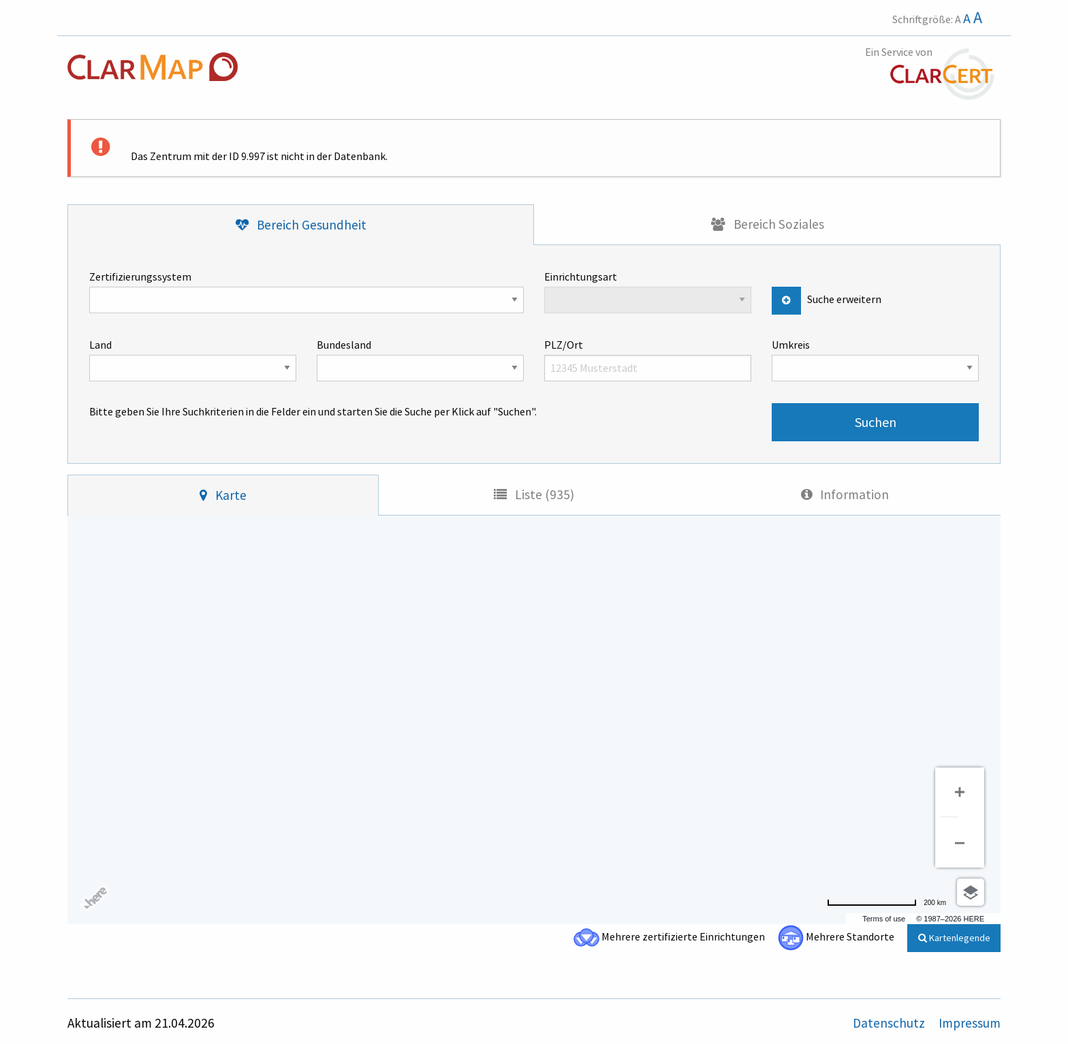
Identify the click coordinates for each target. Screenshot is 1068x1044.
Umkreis (875, 359)
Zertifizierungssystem (306, 291)
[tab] (300, 225)
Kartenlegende (954, 938)
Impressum (970, 1023)
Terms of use (883, 919)
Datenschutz (890, 1023)
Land (192, 359)
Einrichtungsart (647, 291)
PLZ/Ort (647, 359)
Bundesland (420, 359)
